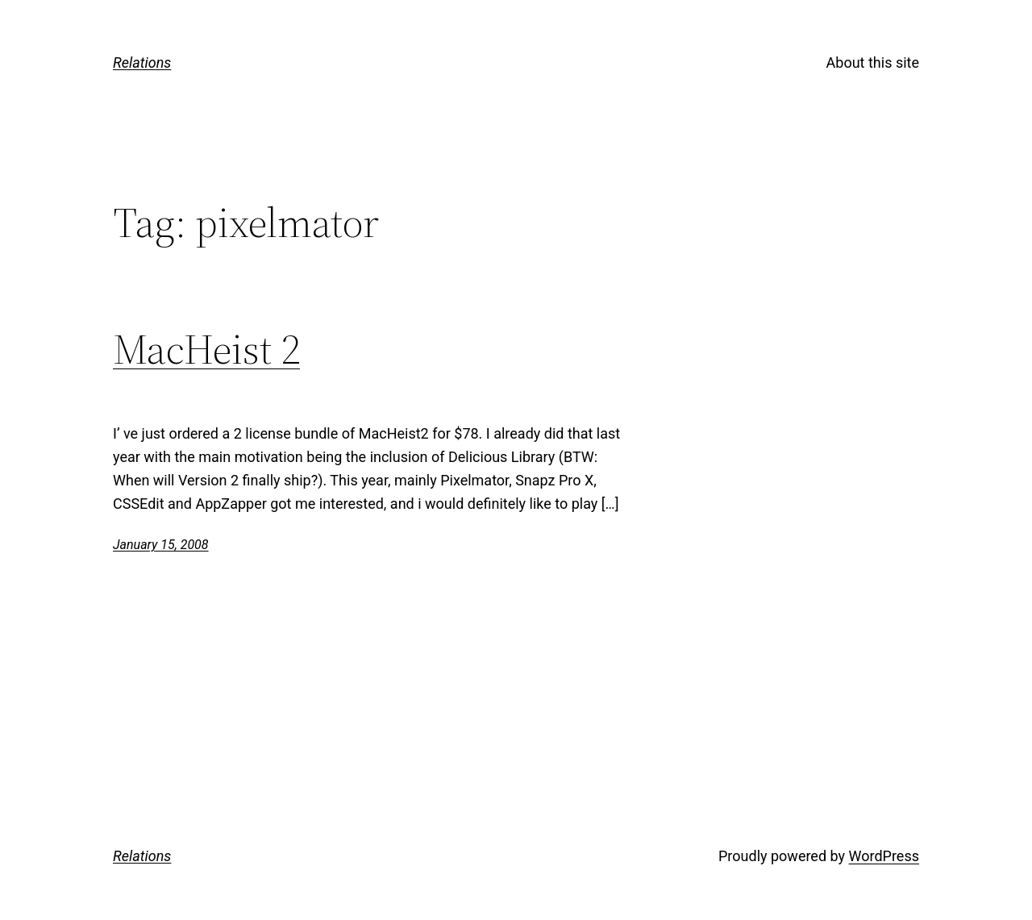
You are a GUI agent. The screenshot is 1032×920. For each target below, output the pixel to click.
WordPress (884, 855)
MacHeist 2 (206, 349)
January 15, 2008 (161, 544)
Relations (142, 62)
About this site (872, 62)
